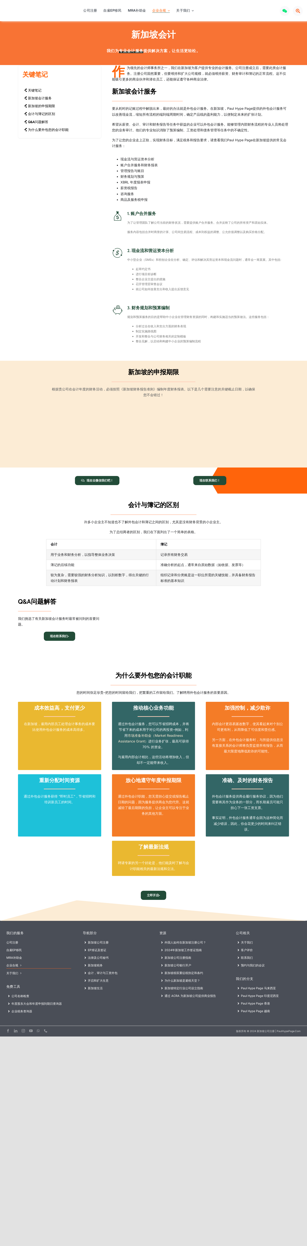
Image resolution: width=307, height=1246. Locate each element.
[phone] (45, 1028)
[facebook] (8, 1028)
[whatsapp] (38, 1028)
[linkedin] (15, 1028)
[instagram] (23, 1028)
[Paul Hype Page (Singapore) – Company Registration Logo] (26, 8)
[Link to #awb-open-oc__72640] (298, 11)
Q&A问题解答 (36, 122)
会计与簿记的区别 (40, 114)
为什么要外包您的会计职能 (47, 130)
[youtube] (31, 1028)
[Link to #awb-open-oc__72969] (285, 11)
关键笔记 (33, 90)
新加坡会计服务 (38, 98)
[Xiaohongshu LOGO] (273, 9)
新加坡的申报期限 (40, 106)
